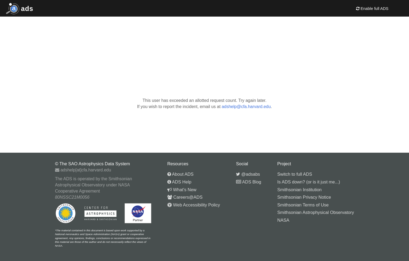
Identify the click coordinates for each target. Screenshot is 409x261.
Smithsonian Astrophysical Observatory (315, 212)
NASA (283, 220)
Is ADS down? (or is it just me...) (308, 181)
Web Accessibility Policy (193, 204)
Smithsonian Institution (299, 189)
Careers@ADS (185, 197)
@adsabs (248, 174)
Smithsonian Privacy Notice (304, 197)
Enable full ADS (372, 8)
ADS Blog (248, 181)
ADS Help (179, 181)
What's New (181, 189)
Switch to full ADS (294, 174)
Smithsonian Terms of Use (303, 204)
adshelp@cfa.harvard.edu (246, 106)
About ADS (180, 174)
